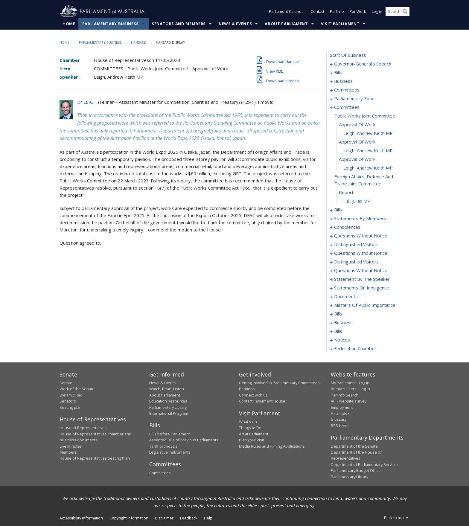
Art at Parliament (253, 434)
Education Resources (168, 401)
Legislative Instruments (170, 452)
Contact (317, 11)
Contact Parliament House (262, 401)
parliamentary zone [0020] (354, 98)
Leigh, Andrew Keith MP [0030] (368, 168)
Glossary (338, 419)
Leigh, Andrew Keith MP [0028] (368, 150)
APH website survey (348, 401)
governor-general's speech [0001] (362, 64)
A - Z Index (340, 413)
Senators (68, 401)
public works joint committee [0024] (364, 116)
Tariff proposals (163, 446)
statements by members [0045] (360, 218)
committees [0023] (347, 107)
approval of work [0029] (357, 159)
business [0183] (343, 322)
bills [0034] (338, 210)
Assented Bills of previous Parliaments (183, 440)
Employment (342, 407)
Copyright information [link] (128, 518)
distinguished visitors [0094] (356, 244)
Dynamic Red (71, 395)
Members (68, 452)
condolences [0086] (347, 227)
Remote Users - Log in (350, 388)
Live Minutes (71, 446)
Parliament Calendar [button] (287, 11)
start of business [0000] (348, 55)
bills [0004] (338, 72)
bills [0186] (338, 331)
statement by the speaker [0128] (362, 279)
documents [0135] (346, 296)
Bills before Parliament (169, 434)
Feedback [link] (188, 518)
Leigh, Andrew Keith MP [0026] (368, 133)
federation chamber (355, 348)
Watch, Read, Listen (166, 388)
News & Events (235, 23)
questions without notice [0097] (360, 253)
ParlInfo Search (344, 395)
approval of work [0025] (357, 124)
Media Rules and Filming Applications (272, 446)
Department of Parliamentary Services (365, 464)
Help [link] (208, 518)
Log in (377, 11)
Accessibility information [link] (81, 518)
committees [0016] (347, 90)
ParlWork (358, 11)
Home (69, 23)
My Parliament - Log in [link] (350, 382)
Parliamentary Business (110, 23)
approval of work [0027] (357, 142)
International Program (168, 413)
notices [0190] (342, 340)
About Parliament (286, 23)
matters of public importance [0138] (364, 305)
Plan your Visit (251, 440)
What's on (248, 421)
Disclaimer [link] (164, 518)
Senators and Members (179, 23)
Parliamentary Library (168, 407)
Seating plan (71, 407)
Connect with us (253, 395)
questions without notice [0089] (360, 236)
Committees (160, 472)
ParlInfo (337, 11)
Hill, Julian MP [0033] (356, 201)
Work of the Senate (77, 388)
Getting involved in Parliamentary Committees (279, 382)
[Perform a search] (405, 11)
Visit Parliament (340, 23)
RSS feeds (340, 425)
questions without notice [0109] (360, 270)
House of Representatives (83, 427)
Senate (66, 382)
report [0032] (346, 192)
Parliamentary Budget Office (356, 470)
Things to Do (250, 427)
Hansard (138, 42)
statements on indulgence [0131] (361, 288)
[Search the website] (397, 11)
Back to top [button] (396, 517)
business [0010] (343, 81)
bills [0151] (338, 314)
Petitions (247, 388)
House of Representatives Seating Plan (95, 458)
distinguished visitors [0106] (356, 262)
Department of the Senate (354, 446)
